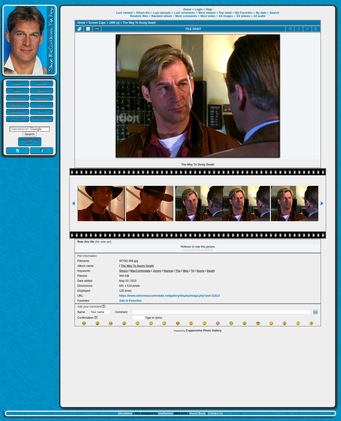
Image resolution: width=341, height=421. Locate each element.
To (192, 271)
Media (17, 90)
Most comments (186, 16)
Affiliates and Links (29, 141)
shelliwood (165, 413)
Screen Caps (97, 22)
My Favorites (243, 12)
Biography (41, 97)
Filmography (17, 97)
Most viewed (206, 12)
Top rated (225, 12)
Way (185, 271)
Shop (41, 111)
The (177, 271)
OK (316, 312)
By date (261, 12)
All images (226, 16)
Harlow (168, 271)
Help (209, 9)
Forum (42, 90)
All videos (243, 16)
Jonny (157, 271)
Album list (143, 12)
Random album (161, 16)
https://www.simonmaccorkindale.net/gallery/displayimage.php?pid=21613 (169, 295)
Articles (41, 83)
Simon (123, 271)
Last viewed (124, 12)
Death (211, 271)
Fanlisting (17, 104)
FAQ (41, 104)
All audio (259, 16)
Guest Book (198, 413)
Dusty (200, 271)
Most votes (208, 16)
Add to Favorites (130, 300)
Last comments (184, 12)
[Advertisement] (198, 368)
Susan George (41, 118)
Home (17, 83)
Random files (139, 16)
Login (198, 9)
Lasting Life (17, 118)
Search (274, 12)
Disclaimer (125, 413)
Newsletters (17, 111)
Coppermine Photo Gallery (203, 330)
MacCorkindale (140, 271)
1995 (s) (114, 22)
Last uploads (162, 12)
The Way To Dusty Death (139, 22)
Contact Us (215, 413)
